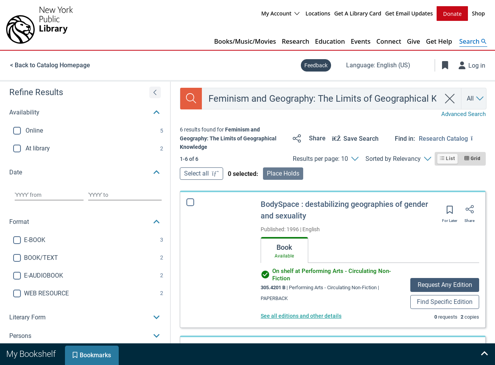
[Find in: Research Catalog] (452, 138)
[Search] (191, 98)
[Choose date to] (125, 194)
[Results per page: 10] (325, 158)
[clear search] (449, 98)
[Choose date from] (49, 194)
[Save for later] (450, 211)
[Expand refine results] (155, 92)
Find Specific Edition (445, 301)
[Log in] (472, 65)
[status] (233, 138)
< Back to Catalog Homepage (50, 64)
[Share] (308, 138)
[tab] (284, 250)
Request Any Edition (445, 284)
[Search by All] (476, 98)
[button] (85, 112)
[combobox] (321, 98)
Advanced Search (463, 113)
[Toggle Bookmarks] (445, 65)
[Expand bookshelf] (484, 354)
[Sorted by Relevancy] (398, 158)
